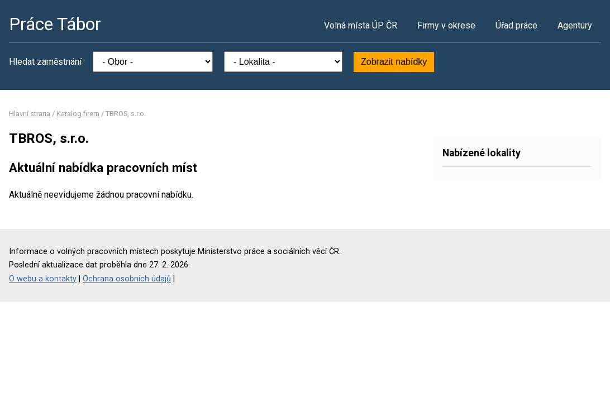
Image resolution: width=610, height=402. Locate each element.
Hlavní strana (29, 113)
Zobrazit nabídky (394, 61)
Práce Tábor (55, 24)
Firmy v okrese (446, 25)
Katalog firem (77, 113)
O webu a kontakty (43, 279)
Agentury (574, 25)
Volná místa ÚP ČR (360, 25)
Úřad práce (516, 25)
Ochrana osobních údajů (127, 279)
